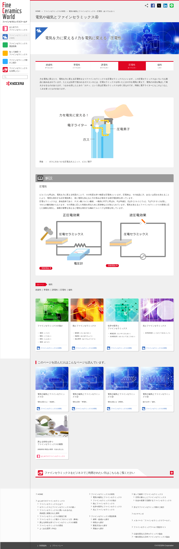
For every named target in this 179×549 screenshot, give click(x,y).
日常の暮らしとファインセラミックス (150, 497)
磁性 (70, 290)
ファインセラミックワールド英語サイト (150, 527)
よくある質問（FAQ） (49, 528)
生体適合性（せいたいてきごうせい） (123, 336)
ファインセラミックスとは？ (51, 504)
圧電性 (63, 290)
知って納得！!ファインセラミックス (18, 53)
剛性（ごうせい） (46, 336)
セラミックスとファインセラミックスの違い (58, 507)
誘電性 (55, 290)
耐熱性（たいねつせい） (83, 333)
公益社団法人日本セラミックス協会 (148, 534)
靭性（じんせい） (46, 339)
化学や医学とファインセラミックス (107, 507)
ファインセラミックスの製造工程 (53, 516)
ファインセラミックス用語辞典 (18, 44)
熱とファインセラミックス (84, 326)
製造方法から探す (100, 525)
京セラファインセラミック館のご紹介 (149, 507)
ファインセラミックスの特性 (18, 36)
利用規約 (43, 546)
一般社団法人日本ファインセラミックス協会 (152, 537)
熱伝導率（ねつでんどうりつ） (85, 339)
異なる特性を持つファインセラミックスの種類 (58, 522)
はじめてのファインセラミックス (18, 28)
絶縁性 (38, 290)
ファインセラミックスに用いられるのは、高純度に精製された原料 (57, 511)
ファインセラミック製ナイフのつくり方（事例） (59, 519)
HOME (37, 11)
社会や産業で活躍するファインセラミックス (153, 500)
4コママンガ (139, 514)
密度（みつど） (45, 342)
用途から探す (98, 528)
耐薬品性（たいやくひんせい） (120, 333)
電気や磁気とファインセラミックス (107, 497)
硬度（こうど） (45, 333)
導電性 (46, 290)
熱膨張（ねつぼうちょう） (84, 336)
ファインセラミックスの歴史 (51, 525)
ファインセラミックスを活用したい (18, 69)
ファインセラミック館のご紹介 (18, 61)
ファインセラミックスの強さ (50, 326)
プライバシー (57, 546)
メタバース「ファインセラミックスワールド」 (153, 520)
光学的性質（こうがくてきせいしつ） (158, 333)
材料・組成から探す (101, 519)
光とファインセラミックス (154, 326)
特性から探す (98, 522)
